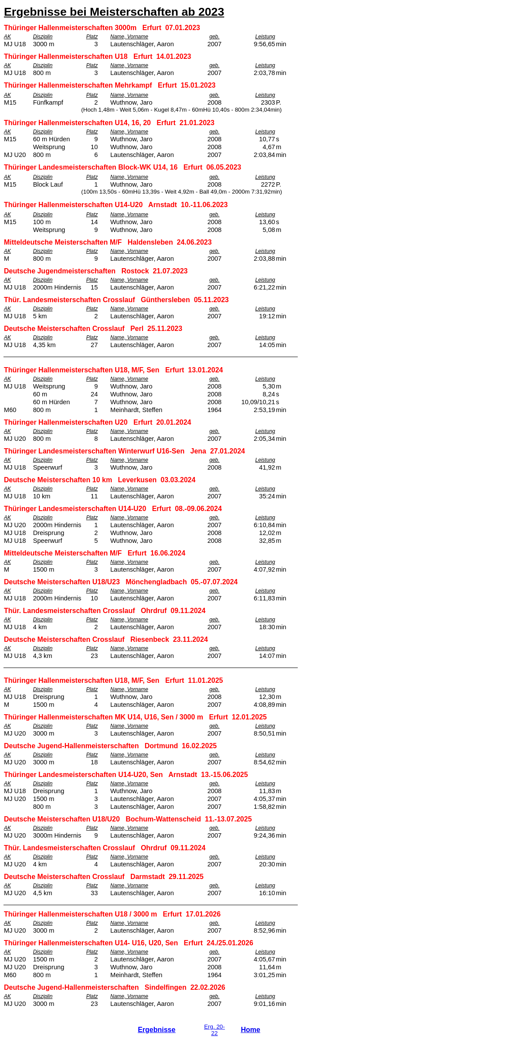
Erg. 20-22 (214, 1029)
